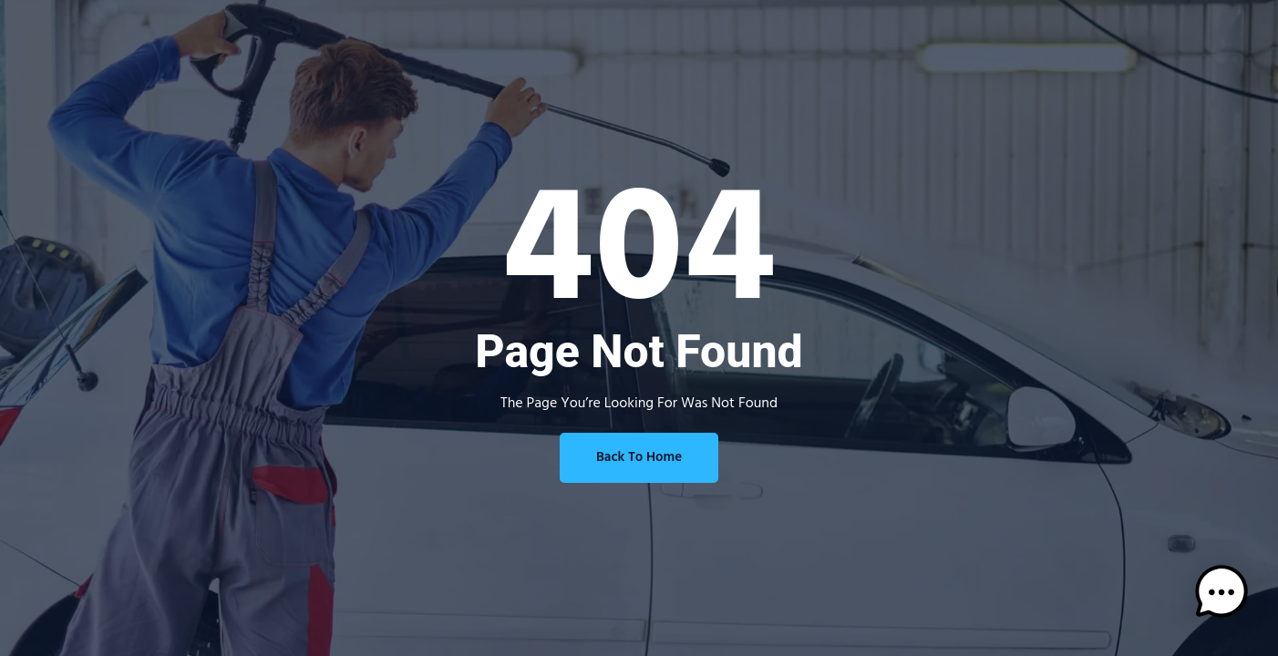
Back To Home (639, 457)
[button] (1221, 596)
